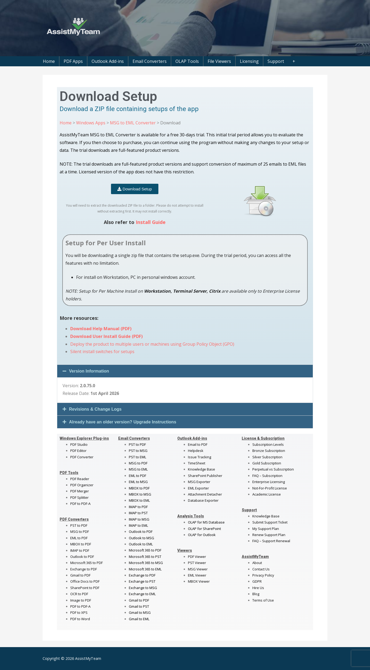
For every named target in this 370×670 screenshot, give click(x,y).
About (257, 562)
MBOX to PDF (80, 544)
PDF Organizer (81, 485)
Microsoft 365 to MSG (146, 562)
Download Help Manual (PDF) (100, 329)
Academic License (266, 494)
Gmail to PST (139, 606)
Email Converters (150, 61)
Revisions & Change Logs (95, 409)
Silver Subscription (267, 457)
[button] (185, 371)
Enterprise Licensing (268, 481)
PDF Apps (73, 61)
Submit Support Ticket (269, 522)
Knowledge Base (201, 469)
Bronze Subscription (268, 450)
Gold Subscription (266, 463)
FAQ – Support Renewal (271, 540)
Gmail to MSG (140, 612)
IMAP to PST (138, 512)
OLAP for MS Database (206, 522)
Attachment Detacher (205, 494)
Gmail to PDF (139, 600)
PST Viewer (197, 562)
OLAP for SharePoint (204, 528)
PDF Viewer (197, 556)
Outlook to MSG (141, 538)
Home (49, 61)
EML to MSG (138, 481)
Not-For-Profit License (269, 488)
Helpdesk (195, 450)
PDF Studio (79, 444)
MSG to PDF (79, 531)
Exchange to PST (142, 581)
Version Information (89, 371)
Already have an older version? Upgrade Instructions (122, 422)
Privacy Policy (263, 575)
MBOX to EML (139, 500)
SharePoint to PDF (84, 587)
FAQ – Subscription (267, 475)
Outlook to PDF (82, 556)
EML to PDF (79, 538)
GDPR (257, 581)
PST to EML (137, 457)
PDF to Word (80, 618)
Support (276, 61)
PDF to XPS (79, 612)
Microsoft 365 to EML (145, 569)
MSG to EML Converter (133, 123)
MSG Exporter (199, 481)
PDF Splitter (79, 497)
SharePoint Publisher (205, 475)
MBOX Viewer (199, 581)
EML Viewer (197, 575)
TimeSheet (196, 463)
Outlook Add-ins (108, 61)
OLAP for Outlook (202, 534)
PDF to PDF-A (80, 503)
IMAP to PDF (79, 550)
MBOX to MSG (140, 494)
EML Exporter (198, 488)
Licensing (249, 61)
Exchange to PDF (83, 569)
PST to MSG (138, 450)
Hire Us (258, 587)
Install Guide (151, 222)
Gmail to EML (139, 618)
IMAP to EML (138, 525)
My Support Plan (265, 528)
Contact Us (261, 569)
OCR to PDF (79, 593)
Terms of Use (263, 600)
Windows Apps (90, 123)
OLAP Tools (187, 61)
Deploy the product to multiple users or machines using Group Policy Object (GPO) (152, 344)
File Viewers (219, 61)
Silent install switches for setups (102, 351)
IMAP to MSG (139, 519)
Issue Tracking (199, 457)
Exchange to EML (142, 593)
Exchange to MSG (143, 587)
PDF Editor (78, 450)
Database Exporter (203, 500)
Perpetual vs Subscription (273, 469)
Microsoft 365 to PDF (145, 550)
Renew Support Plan (268, 534)
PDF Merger (79, 491)
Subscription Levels (268, 444)
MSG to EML (138, 469)
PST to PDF (78, 525)
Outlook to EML (141, 544)
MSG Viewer (198, 569)
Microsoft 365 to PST (145, 556)
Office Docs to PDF (85, 581)
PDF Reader (79, 478)
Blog (255, 593)
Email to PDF (197, 444)
